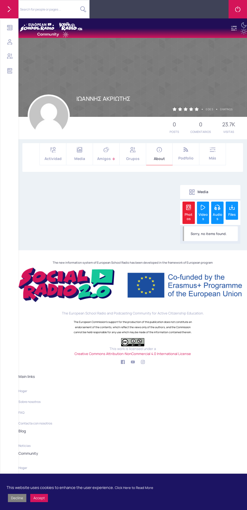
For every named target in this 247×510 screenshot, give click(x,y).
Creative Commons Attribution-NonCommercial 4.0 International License (133, 353)
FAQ (21, 412)
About (159, 154)
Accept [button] (39, 498)
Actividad (52, 154)
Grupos (132, 154)
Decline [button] (17, 498)
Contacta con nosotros (35, 423)
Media (79, 154)
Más (212, 154)
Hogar (22, 391)
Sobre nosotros (29, 401)
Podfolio (185, 154)
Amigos (106, 154)
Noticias (24, 445)
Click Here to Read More (134, 487)
